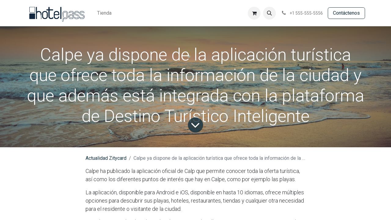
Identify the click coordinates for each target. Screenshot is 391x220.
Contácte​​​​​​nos (346, 13)
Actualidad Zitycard (106, 158)
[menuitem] (104, 13)
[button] (269, 13)
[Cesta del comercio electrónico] (254, 13)
